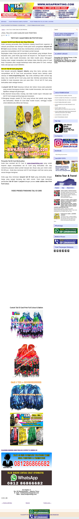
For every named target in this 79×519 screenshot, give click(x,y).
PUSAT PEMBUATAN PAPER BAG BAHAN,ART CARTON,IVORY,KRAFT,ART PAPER (65, 112)
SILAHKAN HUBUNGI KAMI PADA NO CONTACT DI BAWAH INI (21, 450)
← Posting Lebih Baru (7, 503)
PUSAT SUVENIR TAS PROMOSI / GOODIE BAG (13, 25)
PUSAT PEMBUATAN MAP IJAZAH (36, 25)
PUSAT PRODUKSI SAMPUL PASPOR (18, 21)
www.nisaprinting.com (35, 163)
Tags (63, 187)
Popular (57, 187)
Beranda (3, 21)
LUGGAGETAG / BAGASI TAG (62, 114)
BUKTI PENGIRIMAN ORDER (61, 117)
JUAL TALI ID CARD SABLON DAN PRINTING (19, 33)
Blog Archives (70, 187)
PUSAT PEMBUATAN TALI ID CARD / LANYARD (41, 21)
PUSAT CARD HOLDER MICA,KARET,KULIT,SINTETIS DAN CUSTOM (65, 108)
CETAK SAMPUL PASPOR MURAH (68, 191)
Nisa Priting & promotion (61, 154)
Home (3, 29)
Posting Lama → (47, 503)
